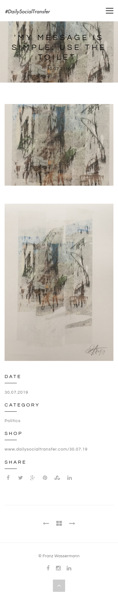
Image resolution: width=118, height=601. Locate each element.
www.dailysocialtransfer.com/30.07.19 (46, 449)
